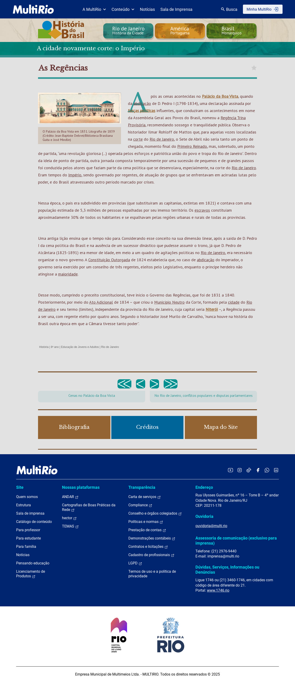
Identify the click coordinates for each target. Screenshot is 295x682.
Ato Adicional (101, 302)
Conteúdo (123, 9)
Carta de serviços (144, 497)
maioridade (68, 274)
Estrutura (23, 505)
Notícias (147, 9)
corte (138, 139)
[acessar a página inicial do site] (33, 9)
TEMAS (70, 526)
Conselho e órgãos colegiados (155, 513)
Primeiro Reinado (192, 146)
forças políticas (141, 110)
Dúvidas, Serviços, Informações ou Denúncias (227, 570)
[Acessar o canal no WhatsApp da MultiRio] (267, 470)
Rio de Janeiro (162, 139)
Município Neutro (169, 302)
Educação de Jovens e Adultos (80, 347)
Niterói (212, 309)
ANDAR (70, 497)
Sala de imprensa (30, 513)
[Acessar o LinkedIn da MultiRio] (276, 470)
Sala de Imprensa (176, 9)
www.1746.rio (218, 590)
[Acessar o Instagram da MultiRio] (239, 470)
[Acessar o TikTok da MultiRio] (249, 470)
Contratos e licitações (148, 546)
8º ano (55, 347)
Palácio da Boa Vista (220, 96)
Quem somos (27, 497)
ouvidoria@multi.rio (211, 526)
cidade (233, 302)
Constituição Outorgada (109, 259)
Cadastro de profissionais (151, 555)
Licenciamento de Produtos (30, 573)
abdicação (142, 103)
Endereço (204, 487)
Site (20, 487)
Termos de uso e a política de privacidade (152, 573)
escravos (202, 210)
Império (74, 175)
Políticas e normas (145, 521)
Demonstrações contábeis (151, 538)
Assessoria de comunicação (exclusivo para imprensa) (236, 541)
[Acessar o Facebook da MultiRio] (258, 470)
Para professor (28, 530)
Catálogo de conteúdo (34, 521)
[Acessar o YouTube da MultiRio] (230, 470)
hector (69, 518)
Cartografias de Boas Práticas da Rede (88, 507)
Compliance (140, 505)
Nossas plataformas (81, 487)
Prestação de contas (147, 530)
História (44, 347)
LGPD (135, 563)
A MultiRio (94, 9)
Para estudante (28, 538)
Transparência (141, 487)
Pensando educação (32, 563)
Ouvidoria (204, 516)
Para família (26, 546)
